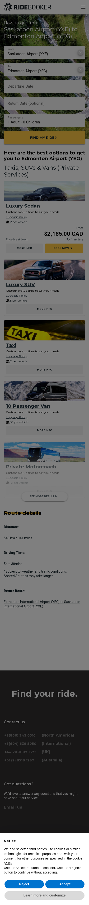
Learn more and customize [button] (44, 895)
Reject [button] (24, 884)
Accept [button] (64, 884)
